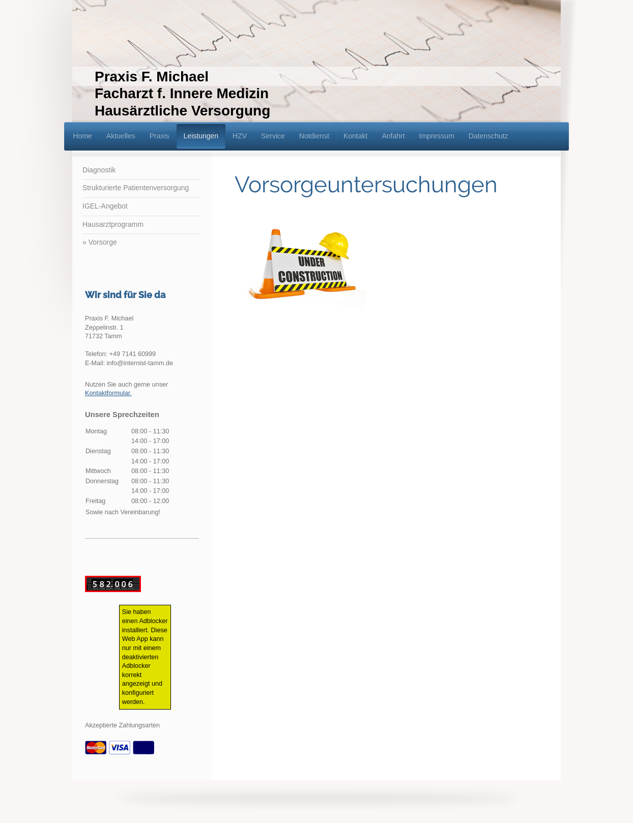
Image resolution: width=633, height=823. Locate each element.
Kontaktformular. (108, 393)
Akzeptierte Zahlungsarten (122, 725)
